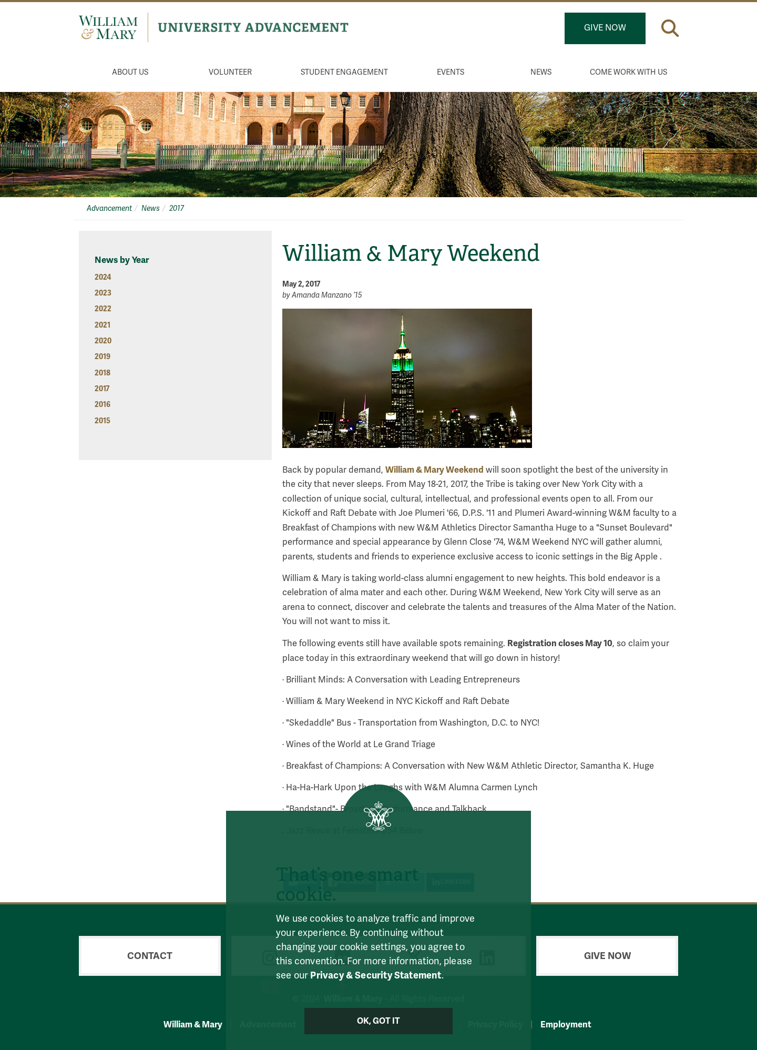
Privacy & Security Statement (375, 975)
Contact (149, 956)
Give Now (605, 28)
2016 (102, 404)
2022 (103, 308)
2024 (103, 277)
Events (450, 72)
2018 (102, 373)
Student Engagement (344, 72)
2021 (102, 325)
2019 (102, 356)
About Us (130, 72)
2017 (176, 208)
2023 (103, 293)
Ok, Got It (379, 1021)
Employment (565, 1024)
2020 (103, 341)
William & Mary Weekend (434, 469)
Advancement (109, 208)
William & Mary (192, 1024)
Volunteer (230, 72)
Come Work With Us (628, 72)
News (540, 72)
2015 (102, 420)
